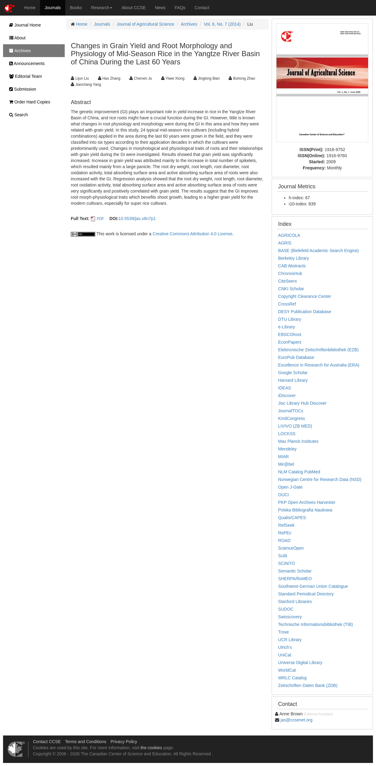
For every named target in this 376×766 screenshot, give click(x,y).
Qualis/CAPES (292, 517)
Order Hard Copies (28, 101)
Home (29, 7)
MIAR (283, 456)
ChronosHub (290, 273)
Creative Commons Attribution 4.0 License (192, 233)
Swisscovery (290, 616)
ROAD (284, 540)
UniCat (284, 654)
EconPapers (289, 342)
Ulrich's (285, 647)
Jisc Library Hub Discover (302, 403)
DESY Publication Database (304, 311)
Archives (189, 24)
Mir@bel (286, 464)
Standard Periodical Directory (306, 593)
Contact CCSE (47, 741)
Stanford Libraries (295, 601)
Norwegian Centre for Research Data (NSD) (319, 479)
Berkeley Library (293, 258)
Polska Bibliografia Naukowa (305, 510)
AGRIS (284, 242)
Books (76, 7)
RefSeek (286, 525)
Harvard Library (292, 380)
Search (17, 114)
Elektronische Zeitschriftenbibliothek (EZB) (318, 349)
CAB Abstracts (292, 265)
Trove (283, 632)
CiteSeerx (287, 281)
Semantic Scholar (295, 571)
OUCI (283, 494)
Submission (21, 89)
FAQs (180, 7)
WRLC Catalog (292, 677)
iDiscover (287, 395)
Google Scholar (293, 372)
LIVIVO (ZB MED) (295, 426)
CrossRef (287, 304)
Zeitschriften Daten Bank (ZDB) (308, 685)
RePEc (284, 532)
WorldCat (287, 670)
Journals (53, 7)
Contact (202, 7)
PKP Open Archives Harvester (306, 502)
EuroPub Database (296, 357)
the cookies (151, 747)
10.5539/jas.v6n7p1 (137, 218)
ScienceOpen (291, 548)
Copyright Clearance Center (304, 296)
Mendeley (287, 448)
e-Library (286, 326)
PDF (100, 219)
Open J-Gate (290, 487)
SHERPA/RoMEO (295, 578)
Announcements (25, 63)
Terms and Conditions (85, 741)
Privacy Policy (123, 741)
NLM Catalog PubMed (299, 471)
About (16, 37)
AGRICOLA (289, 235)
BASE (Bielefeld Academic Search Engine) (318, 250)
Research (101, 7)
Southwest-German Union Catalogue (313, 586)
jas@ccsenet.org (296, 719)
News (160, 7)
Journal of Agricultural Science (145, 24)
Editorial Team (24, 76)
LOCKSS (286, 433)
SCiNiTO (286, 563)
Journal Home (23, 25)
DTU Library (289, 319)
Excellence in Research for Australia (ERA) (318, 365)
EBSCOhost (289, 334)
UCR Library (290, 639)
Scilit (282, 555)
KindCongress (291, 418)
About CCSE (133, 7)
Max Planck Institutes (298, 441)
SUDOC (286, 609)
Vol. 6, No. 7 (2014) (222, 24)
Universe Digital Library (300, 662)
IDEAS (284, 387)
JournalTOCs (290, 410)
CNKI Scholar (291, 288)
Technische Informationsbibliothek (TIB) (315, 624)
